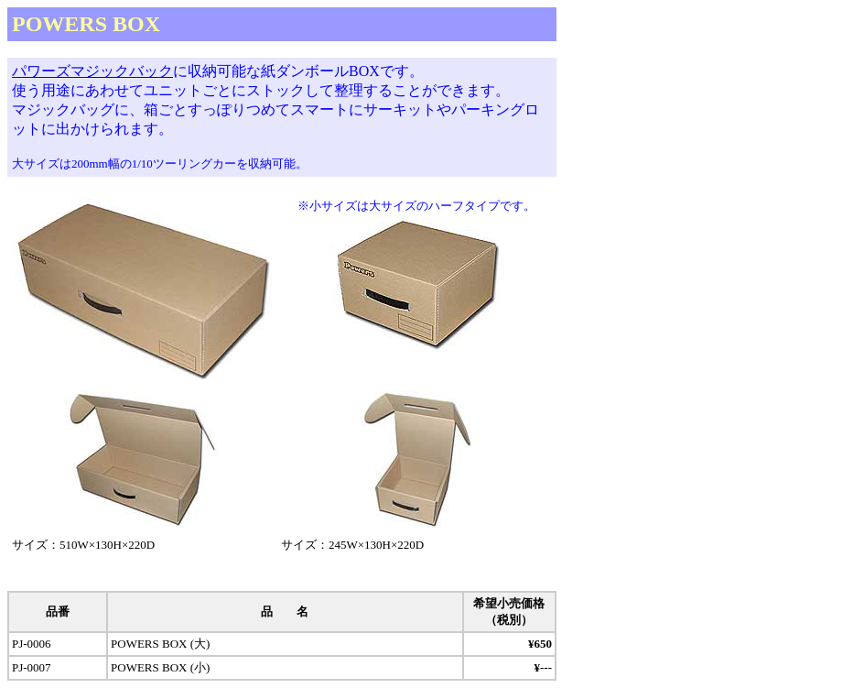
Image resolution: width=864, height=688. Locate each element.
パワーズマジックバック (92, 71)
